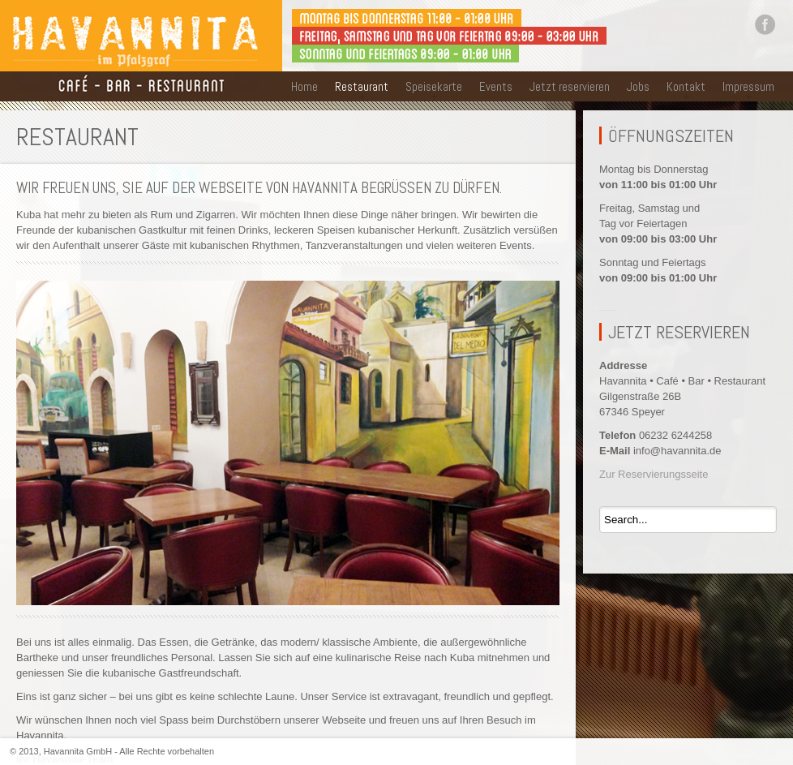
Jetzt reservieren (569, 86)
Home (304, 86)
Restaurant (361, 86)
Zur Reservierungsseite (653, 474)
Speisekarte (433, 86)
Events (495, 86)
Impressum (748, 86)
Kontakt (686, 86)
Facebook (764, 24)
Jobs (638, 86)
